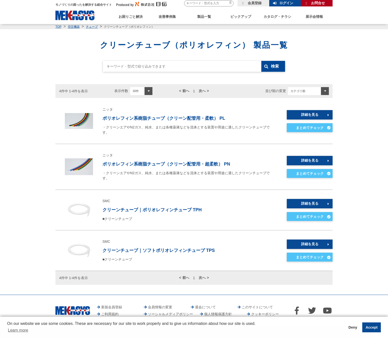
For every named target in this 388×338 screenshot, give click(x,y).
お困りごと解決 (131, 17)
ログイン (286, 3)
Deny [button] (352, 327)
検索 (275, 66)
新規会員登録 (111, 307)
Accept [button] (372, 327)
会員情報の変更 (160, 307)
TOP (58, 26)
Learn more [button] (18, 330)
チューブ (92, 26)
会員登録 (255, 3)
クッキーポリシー (265, 314)
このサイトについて (257, 307)
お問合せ (318, 3)
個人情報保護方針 (218, 314)
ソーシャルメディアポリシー (170, 314)
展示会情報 (314, 17)
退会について (205, 307)
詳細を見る (309, 115)
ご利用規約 (110, 314)
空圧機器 (74, 26)
